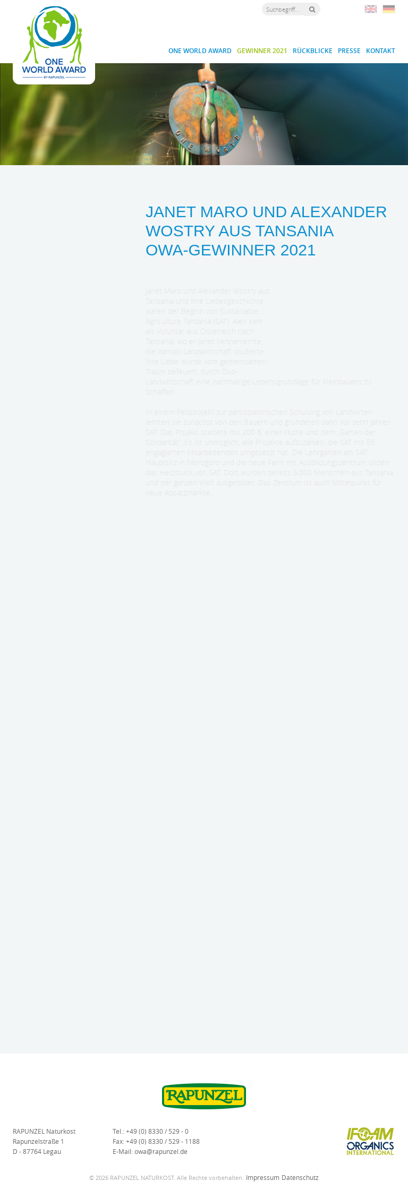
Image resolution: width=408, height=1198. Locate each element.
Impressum (262, 1177)
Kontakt (380, 50)
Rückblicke (313, 50)
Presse (349, 50)
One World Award (200, 50)
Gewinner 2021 (262, 50)
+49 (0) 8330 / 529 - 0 (157, 1131)
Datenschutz (300, 1177)
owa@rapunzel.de (161, 1151)
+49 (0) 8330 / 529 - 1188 (163, 1141)
